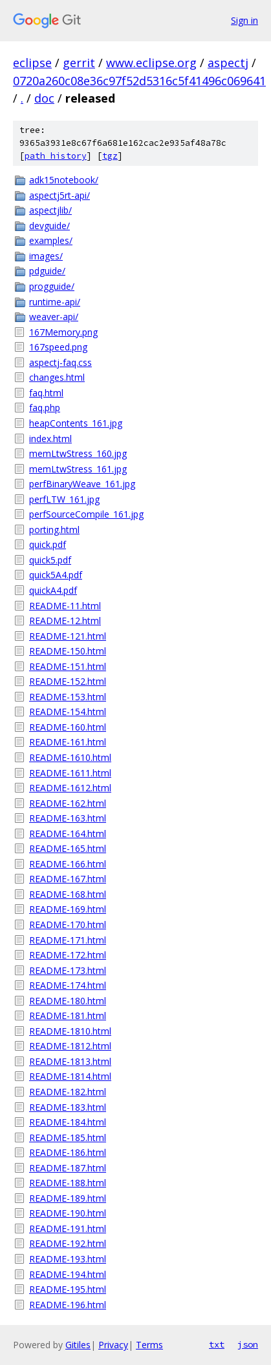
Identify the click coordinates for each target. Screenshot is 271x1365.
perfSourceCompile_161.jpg (86, 514)
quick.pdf (47, 544)
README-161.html (67, 742)
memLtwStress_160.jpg (78, 453)
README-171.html (67, 940)
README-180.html (67, 1001)
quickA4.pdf (53, 590)
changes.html (57, 377)
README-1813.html (70, 1061)
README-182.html (67, 1092)
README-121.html (67, 636)
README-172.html (67, 955)
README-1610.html (70, 757)
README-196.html (67, 1305)
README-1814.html (70, 1076)
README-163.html (67, 818)
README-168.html (67, 894)
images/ (46, 256)
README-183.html (67, 1107)
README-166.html (67, 864)
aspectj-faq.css (60, 362)
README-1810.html (70, 1031)
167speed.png (58, 347)
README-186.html (67, 1152)
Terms (149, 1345)
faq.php (44, 407)
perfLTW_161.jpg (64, 499)
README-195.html (67, 1289)
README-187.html (67, 1168)
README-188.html (67, 1183)
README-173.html (67, 970)
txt (216, 1344)
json (247, 1344)
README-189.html (67, 1198)
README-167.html (67, 879)
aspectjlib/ (50, 210)
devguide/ (49, 225)
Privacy (113, 1345)
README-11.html (65, 606)
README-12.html (65, 620)
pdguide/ (47, 271)
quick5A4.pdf (55, 575)
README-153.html (67, 697)
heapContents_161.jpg (75, 423)
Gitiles (78, 1345)
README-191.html (67, 1228)
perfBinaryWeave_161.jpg (82, 484)
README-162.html (67, 803)
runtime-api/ (54, 302)
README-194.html (67, 1274)
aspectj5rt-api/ (59, 195)
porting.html (54, 529)
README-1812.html (70, 1046)
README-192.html (67, 1243)
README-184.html (67, 1122)
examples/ (50, 240)
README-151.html (67, 666)
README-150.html (67, 651)
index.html (50, 438)
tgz (110, 155)
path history (56, 155)
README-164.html (67, 833)
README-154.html (67, 711)
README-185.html (67, 1137)
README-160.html (67, 727)
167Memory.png (63, 332)
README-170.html (67, 924)
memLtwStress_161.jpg (78, 469)
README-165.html (67, 848)
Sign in (244, 20)
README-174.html (67, 985)
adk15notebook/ (63, 180)
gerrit (79, 62)
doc (44, 98)
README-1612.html (70, 788)
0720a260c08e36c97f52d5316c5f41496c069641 (139, 80)
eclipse (32, 62)
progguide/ (51, 286)
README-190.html (67, 1213)
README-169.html (67, 909)
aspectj (228, 62)
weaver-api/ (53, 316)
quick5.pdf (50, 560)
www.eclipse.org (151, 62)
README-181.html (67, 1015)
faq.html (46, 393)
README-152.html (67, 681)
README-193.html (67, 1259)
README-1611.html (70, 773)
